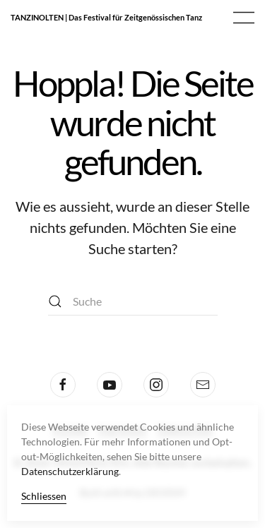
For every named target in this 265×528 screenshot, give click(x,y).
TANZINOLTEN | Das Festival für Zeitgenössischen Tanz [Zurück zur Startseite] (106, 17)
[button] (243, 17)
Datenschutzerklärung (70, 471)
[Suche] (133, 301)
